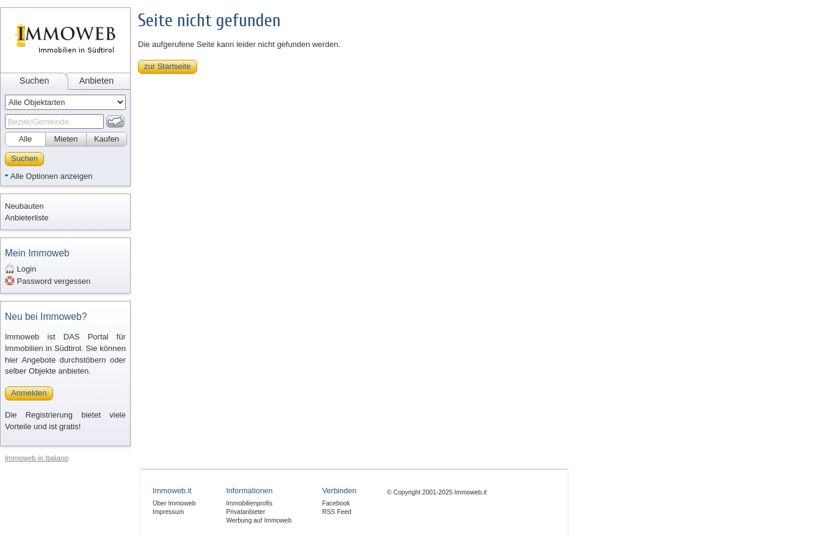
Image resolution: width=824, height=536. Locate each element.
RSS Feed (337, 512)
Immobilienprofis (249, 503)
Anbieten (96, 80)
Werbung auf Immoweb (258, 520)
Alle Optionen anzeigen (51, 176)
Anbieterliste (27, 217)
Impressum (168, 512)
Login (20, 268)
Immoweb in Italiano (36, 458)
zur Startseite (167, 66)
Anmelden (29, 392)
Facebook (336, 503)
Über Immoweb (174, 503)
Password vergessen (47, 281)
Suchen (34, 80)
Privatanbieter (245, 512)
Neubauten (24, 206)
